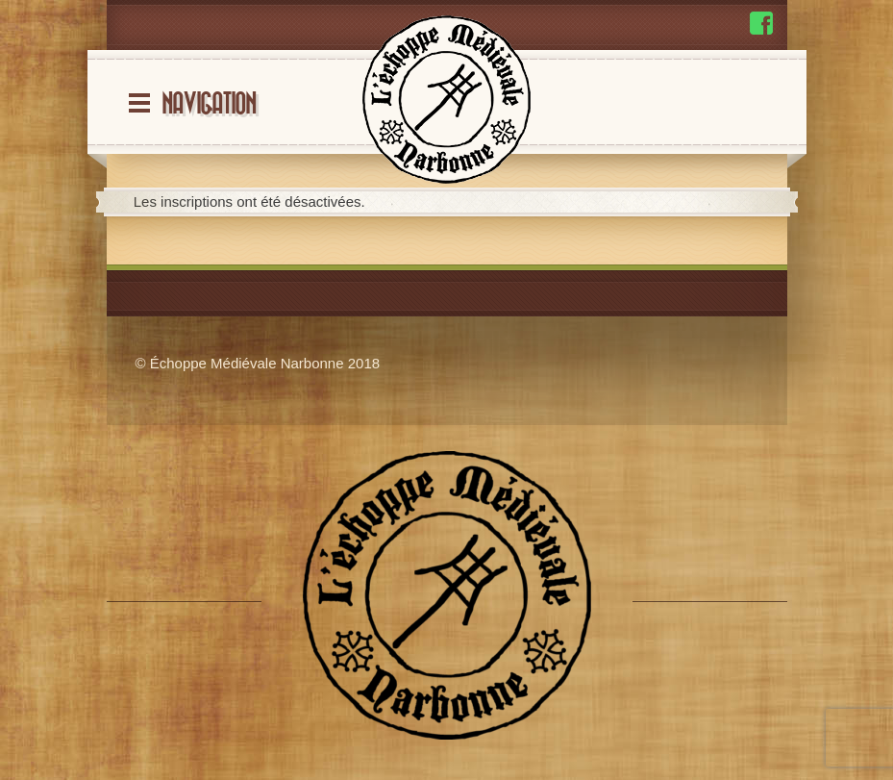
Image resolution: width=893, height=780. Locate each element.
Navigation (208, 104)
